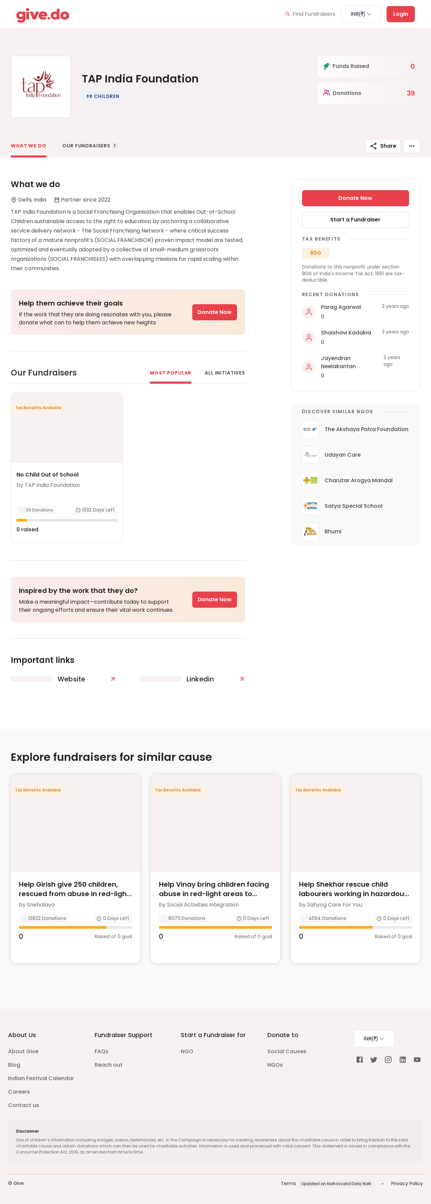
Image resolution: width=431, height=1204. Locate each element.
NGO (187, 1051)
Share (382, 146)
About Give (23, 1051)
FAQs (101, 1051)
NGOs (275, 1065)
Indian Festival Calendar (41, 1078)
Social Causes (286, 1051)
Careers (19, 1092)
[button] (103, 96)
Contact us (23, 1105)
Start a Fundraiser (355, 219)
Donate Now (215, 312)
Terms (288, 1183)
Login (400, 14)
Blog (14, 1065)
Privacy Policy (407, 1183)
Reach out (109, 1065)
